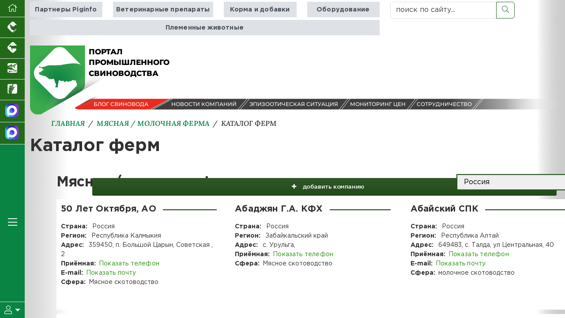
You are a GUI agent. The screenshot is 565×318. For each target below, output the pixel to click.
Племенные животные (204, 27)
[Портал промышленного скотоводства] (12, 48)
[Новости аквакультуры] (12, 69)
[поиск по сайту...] (443, 10)
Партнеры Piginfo (66, 9)
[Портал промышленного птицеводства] (12, 27)
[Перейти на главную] (12, 8)
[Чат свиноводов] (12, 133)
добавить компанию (392, 182)
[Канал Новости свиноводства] (12, 111)
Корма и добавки (259, 9)
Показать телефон (128, 263)
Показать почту (110, 273)
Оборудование (342, 9)
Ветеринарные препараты (162, 9)
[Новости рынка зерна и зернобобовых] (12, 90)
